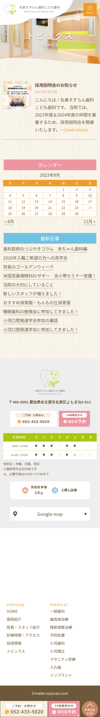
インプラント (61, 675)
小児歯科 (57, 643)
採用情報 (14, 643)
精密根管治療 (61, 627)
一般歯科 (57, 611)
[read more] (76, 129)
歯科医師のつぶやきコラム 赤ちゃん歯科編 (45, 248)
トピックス (16, 651)
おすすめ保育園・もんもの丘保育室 (37, 302)
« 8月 (9, 221)
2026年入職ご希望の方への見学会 (35, 258)
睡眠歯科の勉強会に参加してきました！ (41, 311)
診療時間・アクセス (23, 635)
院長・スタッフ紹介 (23, 627)
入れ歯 (55, 667)
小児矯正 (57, 651)
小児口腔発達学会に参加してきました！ (41, 329)
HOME (12, 611)
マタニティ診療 (63, 659)
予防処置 (57, 635)
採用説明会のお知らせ (56, 85)
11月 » (90, 221)
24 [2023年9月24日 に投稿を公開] (90, 207)
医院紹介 (14, 619)
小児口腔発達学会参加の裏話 (30, 320)
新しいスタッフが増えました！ (32, 293)
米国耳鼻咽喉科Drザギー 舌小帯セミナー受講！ (49, 275)
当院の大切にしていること (28, 284)
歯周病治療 (59, 619)
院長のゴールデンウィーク (28, 267)
